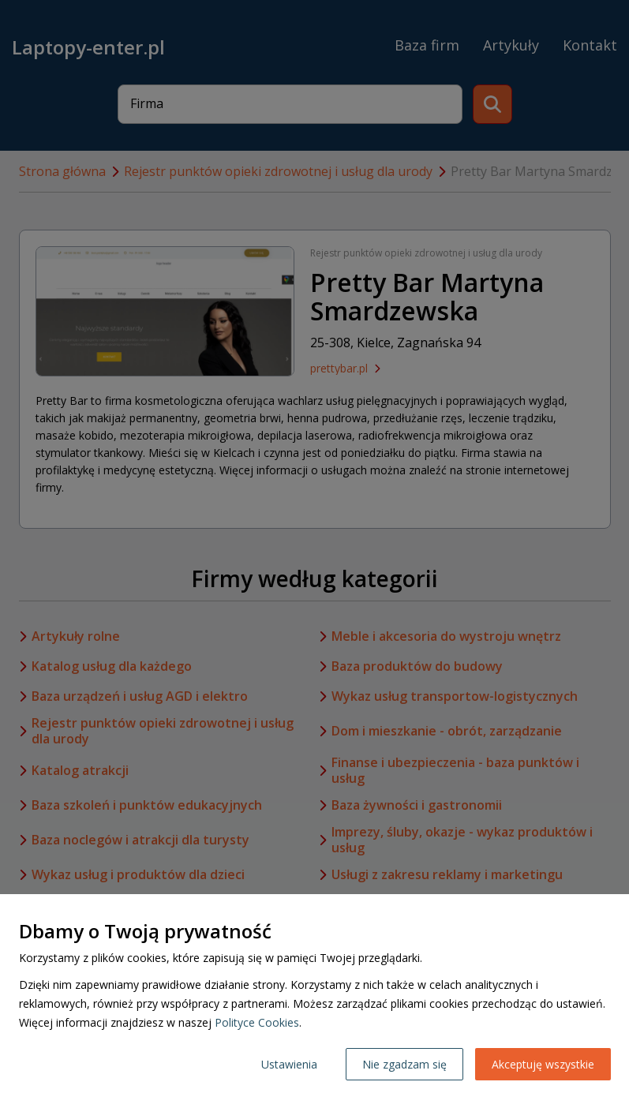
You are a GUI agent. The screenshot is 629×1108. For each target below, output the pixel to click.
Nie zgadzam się (404, 1064)
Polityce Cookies (257, 1022)
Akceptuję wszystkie (543, 1064)
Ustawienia (289, 1064)
